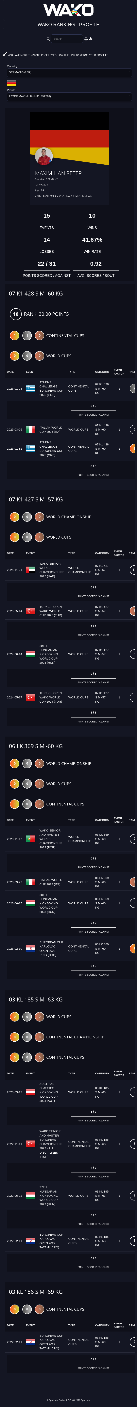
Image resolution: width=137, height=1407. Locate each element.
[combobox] (69, 73)
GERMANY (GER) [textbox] (20, 72)
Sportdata (85, 1400)
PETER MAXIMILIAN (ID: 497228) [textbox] (30, 96)
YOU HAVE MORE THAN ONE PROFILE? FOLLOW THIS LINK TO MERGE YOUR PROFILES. (56, 55)
